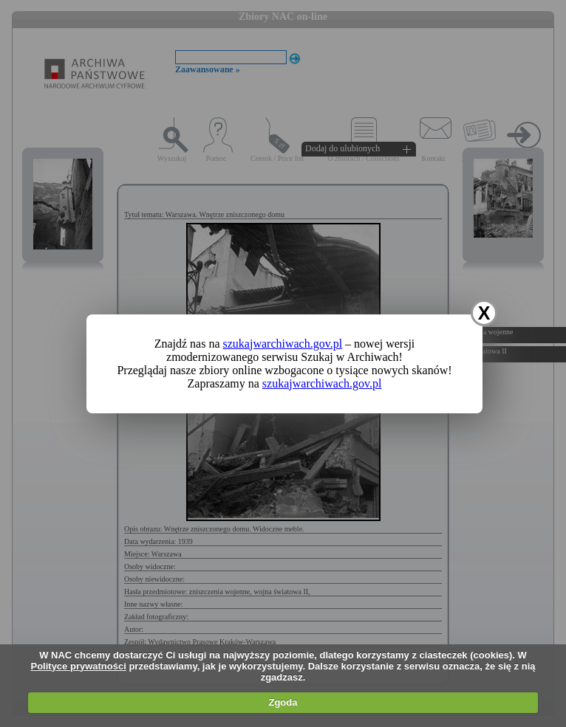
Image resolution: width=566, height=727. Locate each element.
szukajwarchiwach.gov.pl (283, 343)
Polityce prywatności (78, 666)
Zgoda (282, 702)
